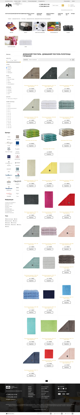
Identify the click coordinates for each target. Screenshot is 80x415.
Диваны (23, 13)
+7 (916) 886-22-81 (44, 6)
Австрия (8, 66)
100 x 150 (8, 126)
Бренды (73, 13)
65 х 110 (8, 116)
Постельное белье (31, 14)
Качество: (8, 96)
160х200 (8, 122)
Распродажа (30, 396)
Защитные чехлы (60, 14)
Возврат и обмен (17, 1)
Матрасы (7, 13)
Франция (8, 71)
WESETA (8, 82)
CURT (8, 93)
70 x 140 (8, 119)
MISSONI (8, 77)
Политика (7, 207)
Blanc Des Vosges (10, 79)
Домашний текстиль (39, 14)
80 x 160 (8, 124)
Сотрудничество (41, 1)
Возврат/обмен (44, 388)
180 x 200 (8, 127)
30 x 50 (8, 105)
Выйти (73, 1)
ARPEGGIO (9, 92)
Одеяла (16, 13)
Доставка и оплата (9, 1)
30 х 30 (8, 103)
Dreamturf (8, 88)
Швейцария (9, 72)
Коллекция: (8, 87)
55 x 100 (8, 114)
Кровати (20, 13)
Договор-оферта (9, 208)
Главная (9, 18)
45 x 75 (8, 111)
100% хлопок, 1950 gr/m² (11, 98)
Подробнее (31, 122)
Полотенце (13, 222)
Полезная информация (32, 1)
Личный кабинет (67, 1)
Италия (8, 69)
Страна (7, 64)
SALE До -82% (67, 14)
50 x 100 (8, 113)
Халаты (19, 224)
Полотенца (23, 18)
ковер (7, 226)
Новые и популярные (33, 59)
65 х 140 (8, 118)
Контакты (24, 1)
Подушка (7, 222)
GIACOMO (8, 90)
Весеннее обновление (10, 212)
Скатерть (13, 224)
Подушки (12, 13)
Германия (8, 67)
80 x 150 (8, 121)
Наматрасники (8, 220)
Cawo (8, 80)
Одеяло (15, 220)
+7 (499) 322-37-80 (44, 4)
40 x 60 (8, 106)
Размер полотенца (10, 101)
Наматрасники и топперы (50, 14)
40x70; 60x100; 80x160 (11, 108)
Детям (26, 13)
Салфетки (7, 224)
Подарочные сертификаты (11, 202)
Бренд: (7, 75)
